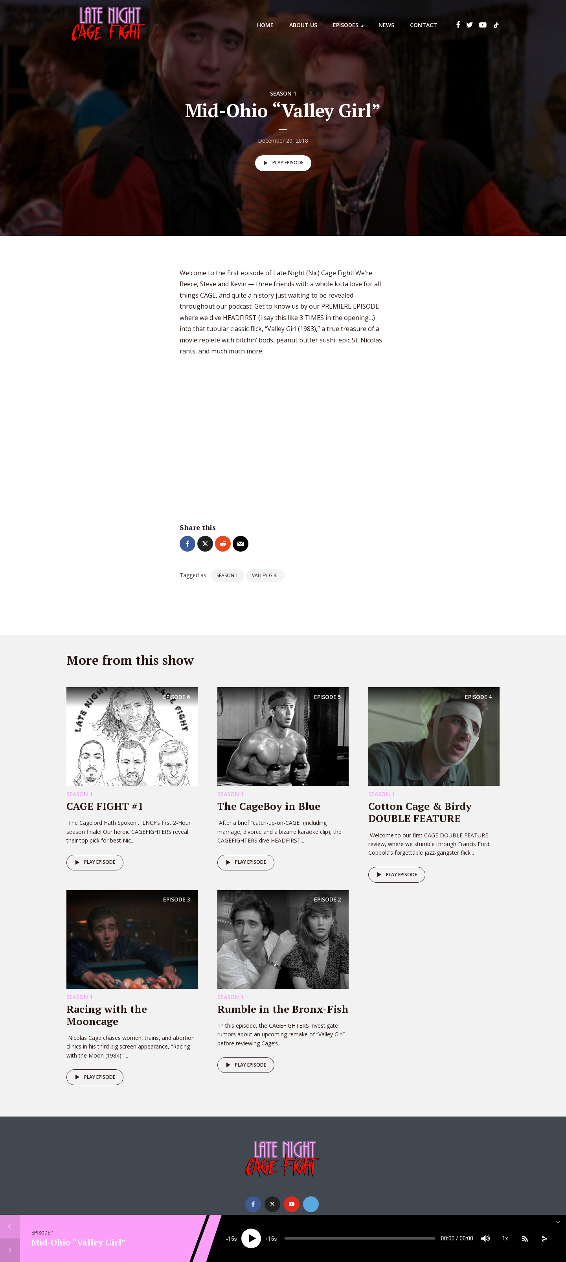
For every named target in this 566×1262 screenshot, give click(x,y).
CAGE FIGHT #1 (104, 806)
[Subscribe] (525, 1238)
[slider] (360, 1238)
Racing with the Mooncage (106, 1015)
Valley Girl (265, 575)
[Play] (251, 1238)
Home (265, 25)
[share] (544, 1238)
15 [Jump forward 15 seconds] (271, 1239)
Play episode (282, 163)
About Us (303, 25)
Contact (423, 25)
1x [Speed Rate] (505, 1238)
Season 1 (283, 93)
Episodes (345, 25)
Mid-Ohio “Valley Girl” (78, 1242)
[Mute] (485, 1238)
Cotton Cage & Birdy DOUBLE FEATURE (420, 812)
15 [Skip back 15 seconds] (231, 1239)
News (386, 25)
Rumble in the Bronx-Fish (283, 1008)
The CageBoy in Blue (268, 806)
